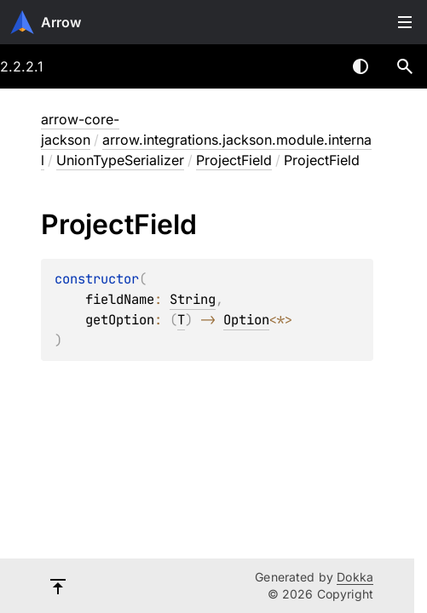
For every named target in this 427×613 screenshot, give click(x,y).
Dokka (355, 577)
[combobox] (316, 66)
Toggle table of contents (405, 22)
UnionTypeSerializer (120, 160)
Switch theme (360, 66)
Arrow (61, 22)
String (193, 299)
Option (246, 320)
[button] (405, 66)
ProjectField (234, 160)
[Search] (405, 66)
